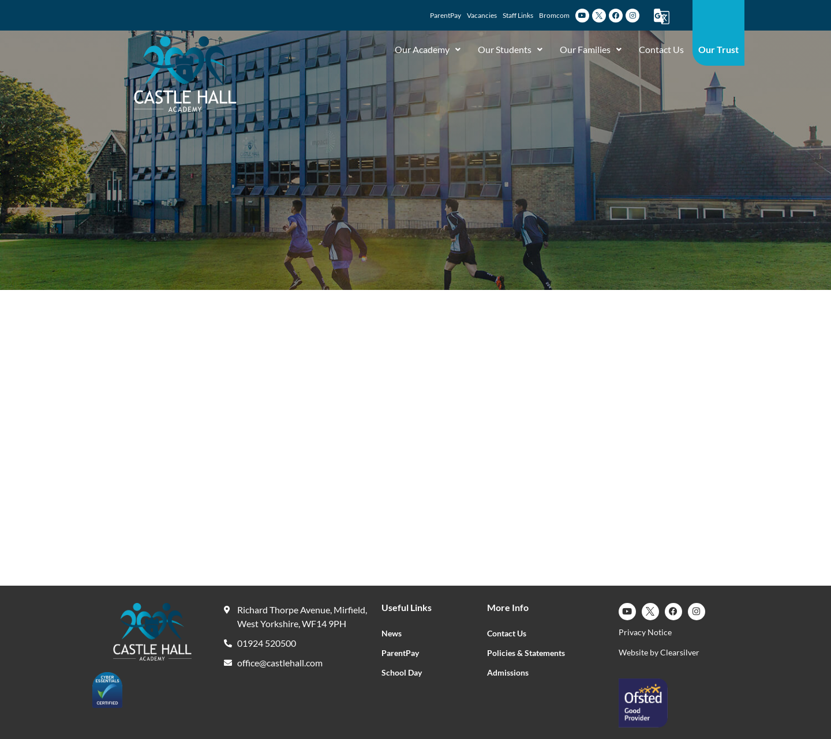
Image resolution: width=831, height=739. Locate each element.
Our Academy (428, 49)
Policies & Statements (526, 653)
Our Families (591, 49)
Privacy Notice (645, 632)
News (391, 633)
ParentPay (400, 653)
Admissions (508, 672)
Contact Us (661, 49)
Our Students (510, 49)
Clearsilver (679, 652)
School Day (401, 672)
